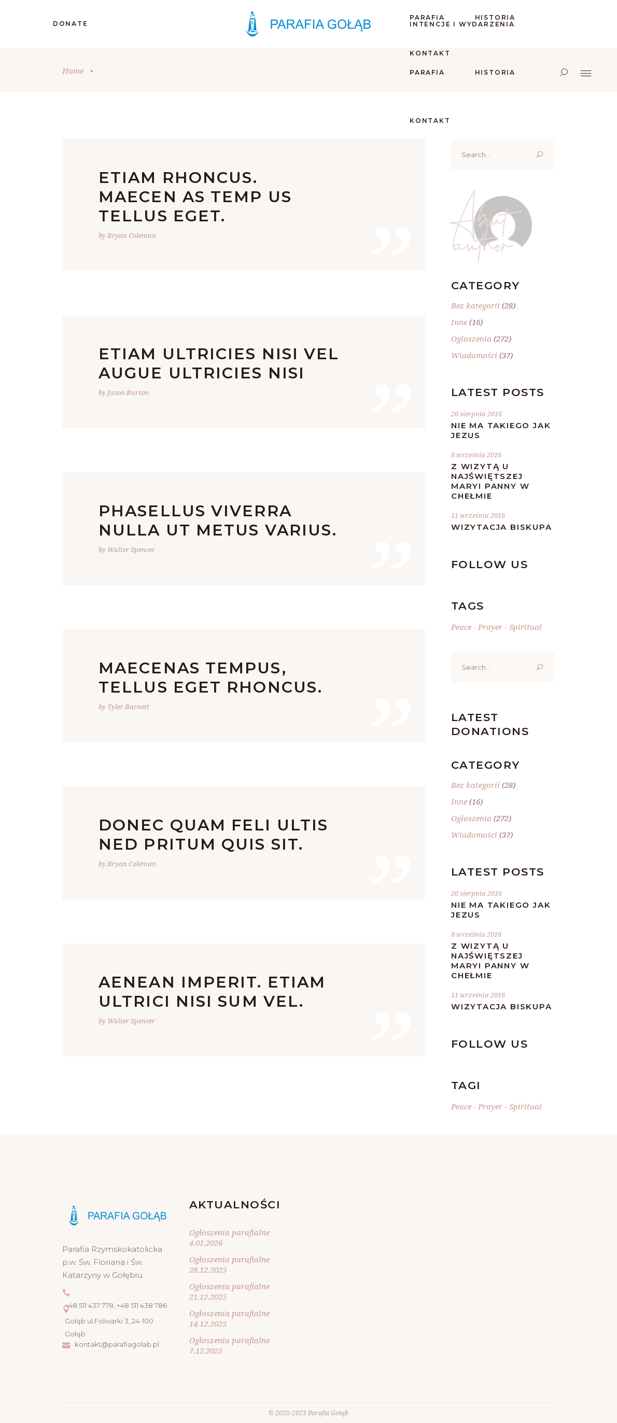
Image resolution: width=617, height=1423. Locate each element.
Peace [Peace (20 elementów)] (461, 627)
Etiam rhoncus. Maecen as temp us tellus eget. (195, 197)
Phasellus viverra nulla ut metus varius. (218, 520)
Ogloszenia (471, 338)
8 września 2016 (476, 454)
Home (72, 70)
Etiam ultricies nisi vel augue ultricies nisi (219, 363)
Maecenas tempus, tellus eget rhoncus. (210, 677)
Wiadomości (474, 355)
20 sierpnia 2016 (476, 413)
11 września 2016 (478, 515)
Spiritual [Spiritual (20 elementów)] (525, 627)
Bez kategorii (475, 305)
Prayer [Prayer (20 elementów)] (490, 627)
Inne (459, 322)
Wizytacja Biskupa (501, 527)
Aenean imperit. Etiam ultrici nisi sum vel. (212, 992)
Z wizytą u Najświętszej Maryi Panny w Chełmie (490, 481)
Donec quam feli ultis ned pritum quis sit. (213, 834)
